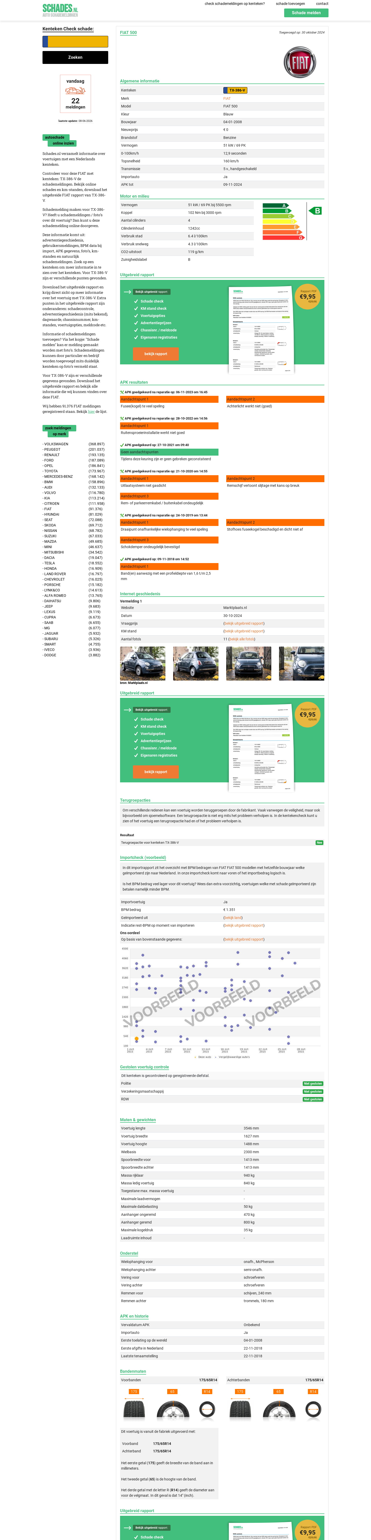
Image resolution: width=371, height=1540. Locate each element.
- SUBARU (71, 639)
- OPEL (74, 465)
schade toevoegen (290, 4)
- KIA (74, 498)
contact (322, 4)
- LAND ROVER (73, 574)
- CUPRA (71, 617)
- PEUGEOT (74, 449)
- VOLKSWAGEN (74, 444)
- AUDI (74, 487)
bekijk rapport (156, 354)
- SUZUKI (73, 536)
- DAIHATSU (71, 601)
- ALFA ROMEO (73, 595)
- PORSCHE (73, 585)
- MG (71, 628)
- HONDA (73, 568)
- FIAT (73, 509)
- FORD (74, 460)
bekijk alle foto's (242, 639)
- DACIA (73, 557)
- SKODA (73, 525)
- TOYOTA (74, 471)
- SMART (71, 644)
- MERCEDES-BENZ (74, 476)
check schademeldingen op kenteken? (235, 4)
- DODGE (71, 655)
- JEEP (71, 606)
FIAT (227, 98)
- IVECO (71, 649)
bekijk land (233, 918)
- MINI (73, 547)
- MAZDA (73, 541)
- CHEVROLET (73, 579)
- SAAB (71, 622)
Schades (60, 9)
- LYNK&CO (73, 590)
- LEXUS (71, 612)
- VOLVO (74, 493)
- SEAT (73, 520)
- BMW (74, 482)
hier (91, 411)
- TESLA (73, 563)
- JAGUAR (71, 633)
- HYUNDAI (73, 514)
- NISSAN (73, 530)
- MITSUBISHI (73, 552)
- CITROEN (74, 503)
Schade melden (306, 12)
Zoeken (75, 57)
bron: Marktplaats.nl (134, 683)
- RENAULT (74, 455)
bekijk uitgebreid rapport (244, 623)
